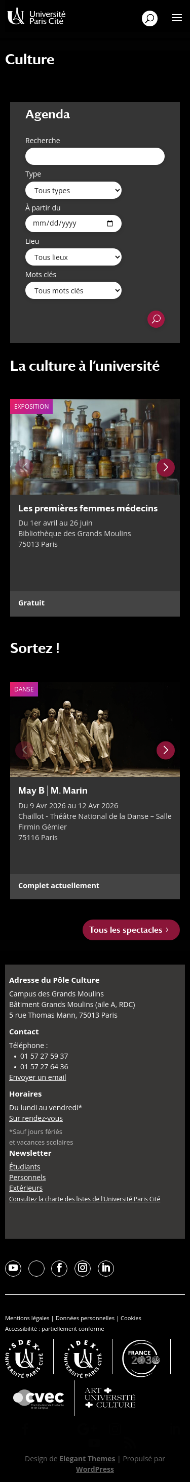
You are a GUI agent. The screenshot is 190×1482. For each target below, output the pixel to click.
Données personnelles (85, 1318)
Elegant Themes (87, 1458)
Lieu (32, 241)
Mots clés (40, 274)
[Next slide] (166, 468)
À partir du (43, 207)
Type (33, 174)
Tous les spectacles (126, 930)
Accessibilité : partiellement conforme (54, 1328)
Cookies (131, 1318)
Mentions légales (27, 1318)
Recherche (42, 140)
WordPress (95, 1469)
